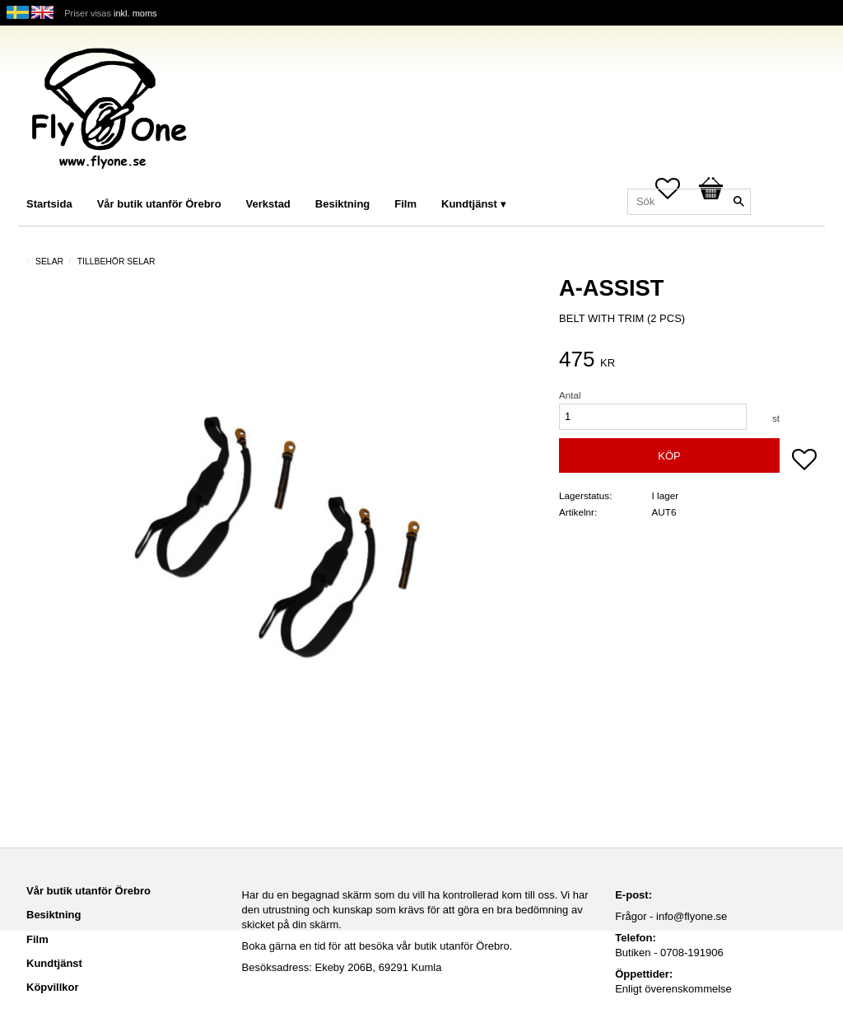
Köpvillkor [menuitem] (52, 987)
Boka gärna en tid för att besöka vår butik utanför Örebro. (377, 946)
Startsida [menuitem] (49, 204)
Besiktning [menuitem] (342, 204)
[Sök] (738, 201)
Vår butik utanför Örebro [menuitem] (159, 204)
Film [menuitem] (405, 204)
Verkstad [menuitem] (268, 204)
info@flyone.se (691, 916)
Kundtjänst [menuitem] (469, 204)
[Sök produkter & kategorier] (689, 202)
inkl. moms (135, 13)
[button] (804, 461)
